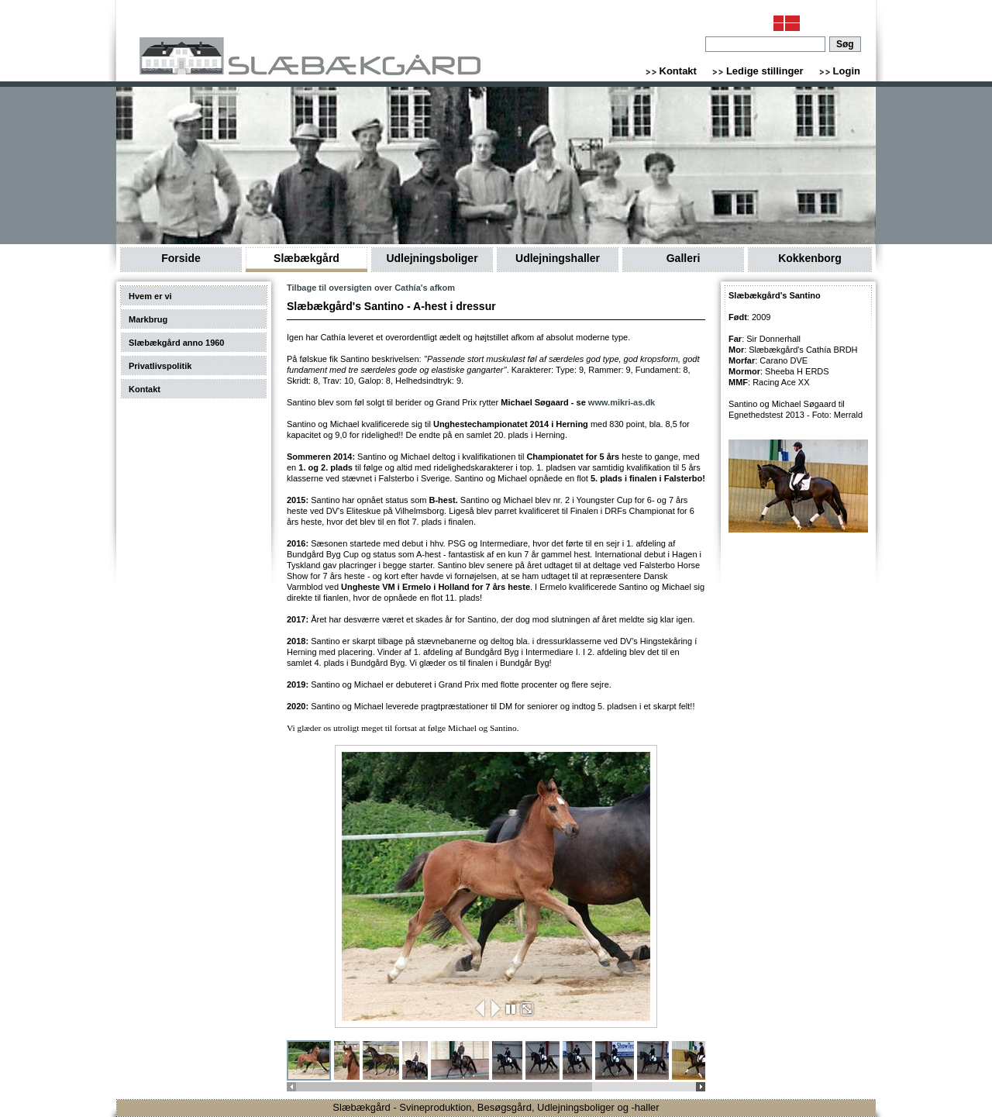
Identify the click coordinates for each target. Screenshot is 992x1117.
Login (846, 71)
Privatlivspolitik (160, 366)
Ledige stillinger (765, 71)
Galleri (683, 258)
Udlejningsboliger (431, 258)
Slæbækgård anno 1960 (177, 342)
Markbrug (148, 319)
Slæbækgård (306, 258)
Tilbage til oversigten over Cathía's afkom (371, 287)
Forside (181, 258)
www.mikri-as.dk (621, 402)
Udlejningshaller (557, 258)
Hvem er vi (150, 296)
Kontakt (678, 71)
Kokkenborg (810, 258)
